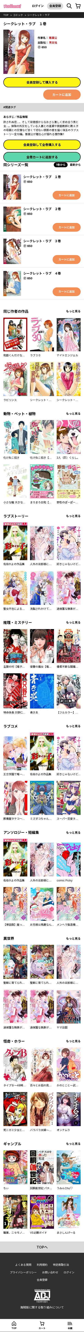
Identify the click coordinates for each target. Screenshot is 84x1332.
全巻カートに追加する (42, 157)
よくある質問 (23, 1264)
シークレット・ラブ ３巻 (42, 241)
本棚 (70, 1328)
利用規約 (42, 1264)
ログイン (38, 6)
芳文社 (53, 42)
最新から (75, 164)
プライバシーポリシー (23, 1272)
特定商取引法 (61, 1264)
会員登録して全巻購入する (42, 145)
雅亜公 (53, 38)
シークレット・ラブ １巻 (42, 177)
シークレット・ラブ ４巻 (42, 273)
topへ (42, 1247)
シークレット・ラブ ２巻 (42, 209)
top (6, 15)
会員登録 (55, 6)
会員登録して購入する (42, 82)
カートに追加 (61, 95)
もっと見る (73, 311)
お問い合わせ (50, 1272)
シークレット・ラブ (38, 15)
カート (42, 1328)
